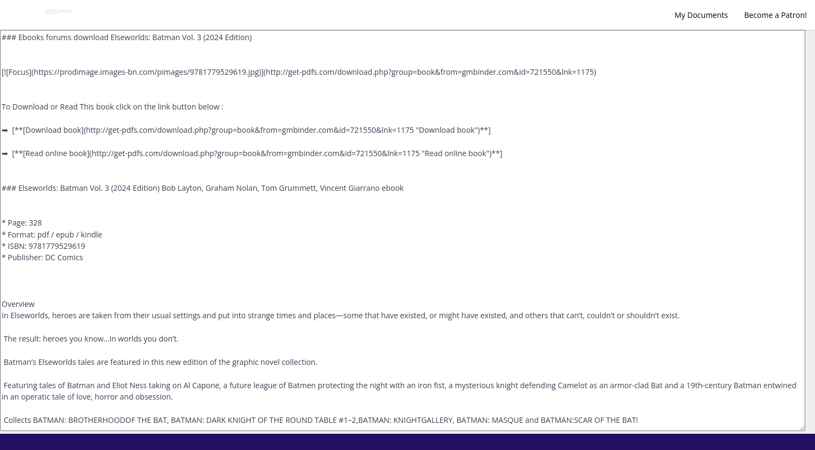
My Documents (701, 15)
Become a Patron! (775, 15)
